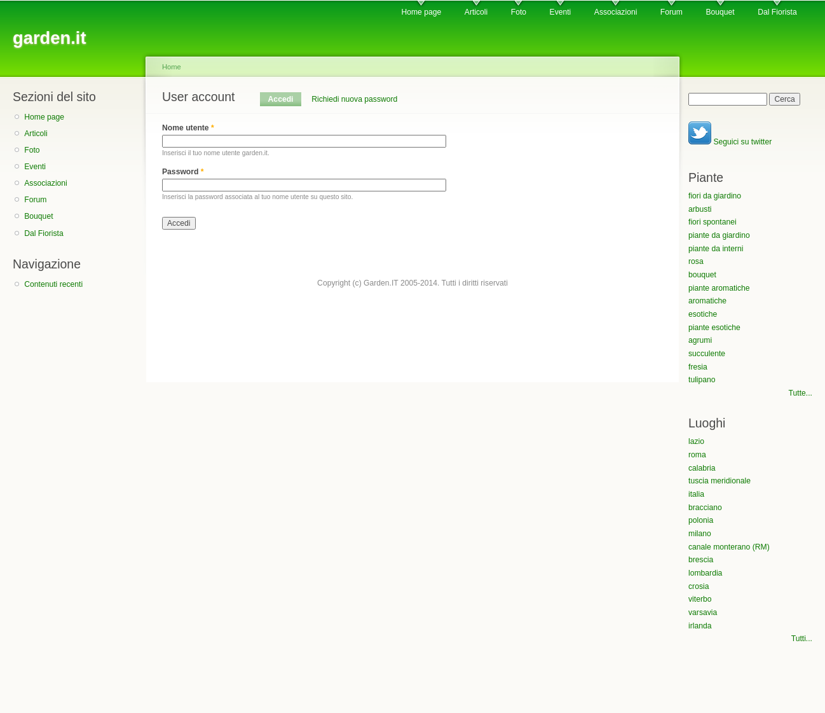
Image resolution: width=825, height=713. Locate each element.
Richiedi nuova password (354, 99)
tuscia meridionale (719, 480)
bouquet (702, 274)
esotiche (702, 314)
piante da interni (716, 248)
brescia (700, 559)
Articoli (476, 12)
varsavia (702, 612)
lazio (696, 441)
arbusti (700, 209)
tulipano (702, 379)
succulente (706, 353)
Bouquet (720, 12)
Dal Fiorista (777, 12)
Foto (518, 12)
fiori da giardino (714, 195)
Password (183, 171)
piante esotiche (714, 327)
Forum (671, 12)
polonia (700, 520)
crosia (698, 586)
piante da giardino (719, 235)
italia (696, 494)
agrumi (700, 340)
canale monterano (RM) (729, 547)
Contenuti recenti (53, 284)
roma (697, 454)
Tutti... (801, 638)
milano (699, 533)
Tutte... (800, 393)
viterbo (700, 599)
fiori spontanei (712, 222)
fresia (697, 367)
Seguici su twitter (730, 141)
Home (171, 67)
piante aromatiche (719, 288)
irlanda (700, 625)
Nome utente (188, 127)
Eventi (560, 12)
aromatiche (707, 300)
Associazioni (616, 12)
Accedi (284, 99)
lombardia (705, 573)
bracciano (705, 507)
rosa (696, 261)
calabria (702, 468)
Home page (421, 12)
